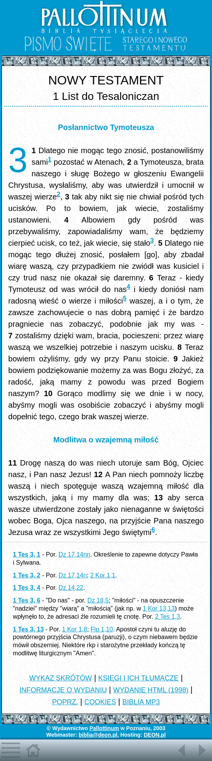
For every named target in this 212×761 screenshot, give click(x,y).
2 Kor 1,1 (102, 575)
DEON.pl (155, 735)
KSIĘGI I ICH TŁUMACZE (138, 678)
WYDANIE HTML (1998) (150, 690)
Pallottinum (104, 728)
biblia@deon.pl (98, 735)
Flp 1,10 (102, 629)
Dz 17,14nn (74, 554)
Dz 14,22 (70, 587)
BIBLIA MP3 (141, 702)
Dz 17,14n (72, 575)
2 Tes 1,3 (167, 616)
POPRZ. (65, 702)
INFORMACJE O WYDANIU (63, 690)
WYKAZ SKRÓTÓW (60, 678)
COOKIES (100, 702)
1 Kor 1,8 (74, 629)
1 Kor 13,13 (159, 608)
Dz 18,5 (98, 600)
